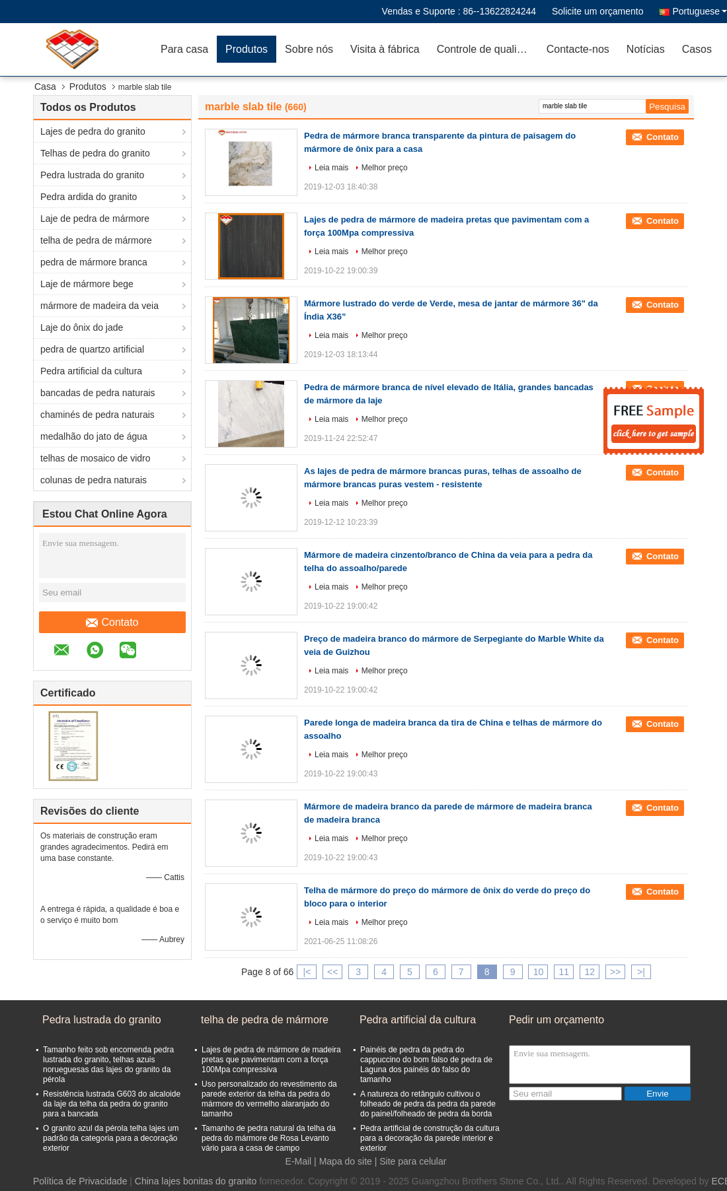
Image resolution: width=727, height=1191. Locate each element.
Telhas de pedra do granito (95, 153)
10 (538, 972)
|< (307, 972)
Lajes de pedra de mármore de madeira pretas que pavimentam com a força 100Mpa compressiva (271, 1059)
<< (332, 972)
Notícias (646, 49)
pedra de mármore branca (93, 262)
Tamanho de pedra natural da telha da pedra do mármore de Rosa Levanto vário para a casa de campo (269, 1138)
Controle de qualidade (487, 49)
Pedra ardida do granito (88, 196)
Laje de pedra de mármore (94, 218)
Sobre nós (309, 49)
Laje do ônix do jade (81, 327)
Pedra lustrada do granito (92, 175)
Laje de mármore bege (87, 284)
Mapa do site (345, 1161)
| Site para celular (411, 1161)
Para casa (184, 49)
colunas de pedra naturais (93, 480)
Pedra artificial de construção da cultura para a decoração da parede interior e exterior (430, 1138)
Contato (112, 623)
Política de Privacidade (80, 1181)
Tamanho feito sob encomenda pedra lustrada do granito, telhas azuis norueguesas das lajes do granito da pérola (108, 1064)
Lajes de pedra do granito (92, 131)
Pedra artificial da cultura (91, 371)
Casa (45, 86)
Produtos (246, 49)
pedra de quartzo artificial (92, 349)
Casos (697, 49)
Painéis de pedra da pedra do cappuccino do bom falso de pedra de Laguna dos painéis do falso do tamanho (426, 1064)
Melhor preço (385, 167)
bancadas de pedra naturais (97, 393)
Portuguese (699, 11)
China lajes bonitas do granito (195, 1181)
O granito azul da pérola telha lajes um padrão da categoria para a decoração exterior (110, 1138)
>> (615, 972)
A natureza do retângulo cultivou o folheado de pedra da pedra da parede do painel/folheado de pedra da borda (428, 1103)
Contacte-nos (578, 49)
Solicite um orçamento (598, 11)
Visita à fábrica (385, 49)
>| (641, 972)
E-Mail (299, 1161)
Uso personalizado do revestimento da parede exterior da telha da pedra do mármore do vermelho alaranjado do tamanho (269, 1098)
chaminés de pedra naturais (97, 414)
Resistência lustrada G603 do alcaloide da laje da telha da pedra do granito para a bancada (111, 1103)
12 (589, 972)
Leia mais (331, 167)
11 (564, 972)
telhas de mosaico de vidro (95, 458)
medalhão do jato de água (93, 436)
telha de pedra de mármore (96, 240)
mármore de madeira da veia (99, 305)
